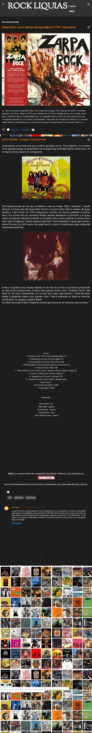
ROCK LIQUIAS (37, 6)
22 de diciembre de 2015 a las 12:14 (32, 517)
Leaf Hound (30, 508)
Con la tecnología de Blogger (46, 679)
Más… (30, 21)
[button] (88, 38)
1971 (10, 508)
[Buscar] (88, 5)
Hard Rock (16, 21)
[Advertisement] (46, 594)
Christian (15, 517)
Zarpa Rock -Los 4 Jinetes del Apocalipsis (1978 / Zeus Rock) (39, 37)
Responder (17, 533)
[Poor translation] (9, 695)
